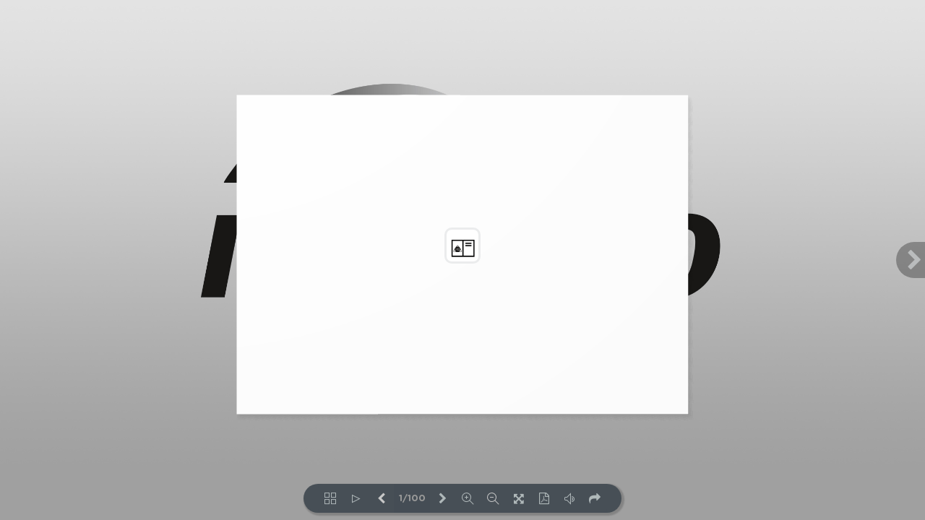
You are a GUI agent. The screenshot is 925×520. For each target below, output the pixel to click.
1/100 (412, 498)
